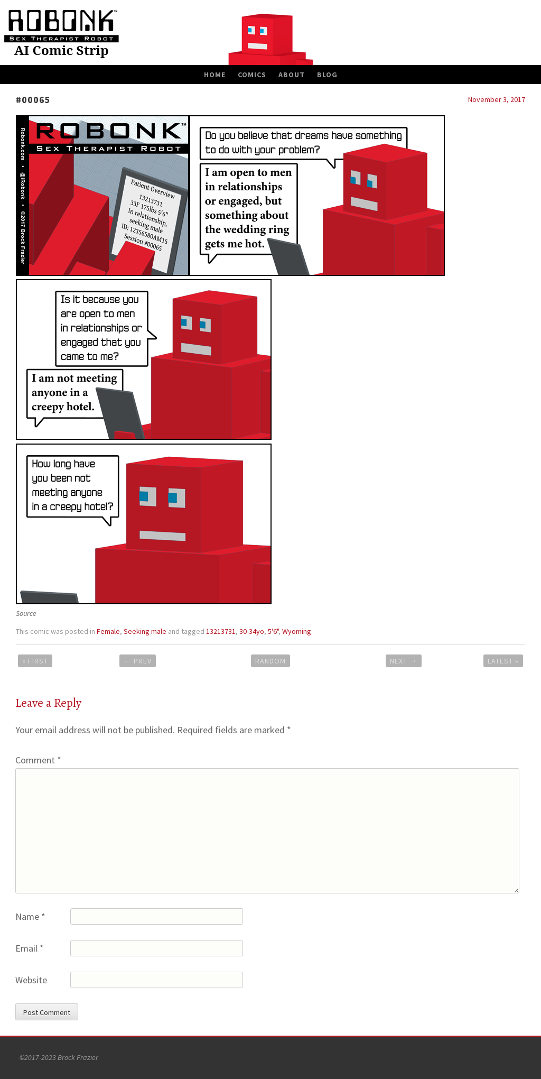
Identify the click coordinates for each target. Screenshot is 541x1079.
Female (108, 631)
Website (31, 980)
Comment (38, 760)
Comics (252, 74)
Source (26, 613)
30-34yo (251, 631)
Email (29, 948)
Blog (327, 74)
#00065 (33, 100)
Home (215, 74)
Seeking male (145, 631)
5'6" (273, 631)
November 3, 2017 (496, 99)
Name (30, 916)
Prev (138, 661)
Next (403, 661)
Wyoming (296, 631)
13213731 (221, 631)
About (291, 74)
